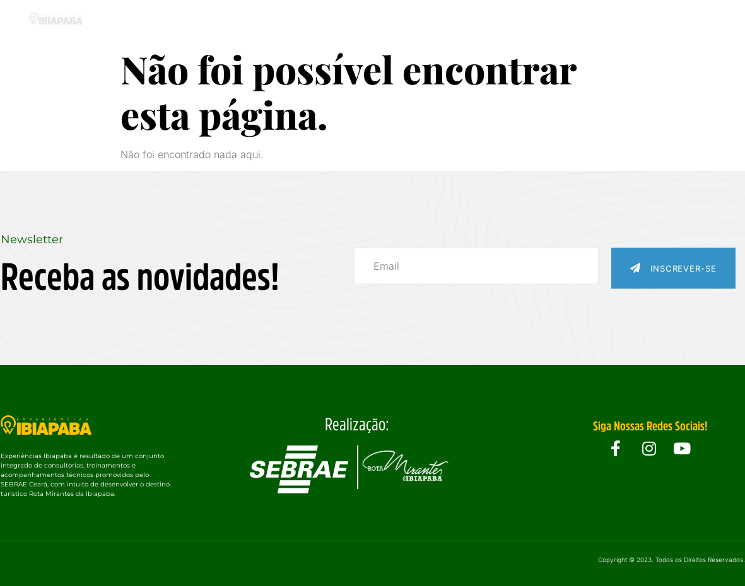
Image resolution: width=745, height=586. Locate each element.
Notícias (593, 20)
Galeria (522, 20)
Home (141, 20)
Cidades (381, 20)
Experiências (294, 20)
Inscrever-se (673, 268)
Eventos (452, 20)
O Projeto (206, 20)
